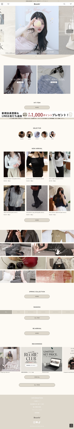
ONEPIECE (55, 312)
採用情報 (37, 413)
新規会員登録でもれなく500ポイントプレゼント (37, 1)
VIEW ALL (37, 377)
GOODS (68, 312)
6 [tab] (40, 56)
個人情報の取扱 (37, 407)
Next (58, 1)
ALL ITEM (37, 318)
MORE (37, 107)
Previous (1, 30)
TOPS (18, 312)
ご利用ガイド (37, 401)
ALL (6, 312)
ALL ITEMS (37, 385)
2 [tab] (34, 56)
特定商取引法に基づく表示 (37, 404)
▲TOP (71, 425)
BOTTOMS (30, 312)
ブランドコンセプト (37, 410)
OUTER (43, 312)
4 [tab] (37, 56)
